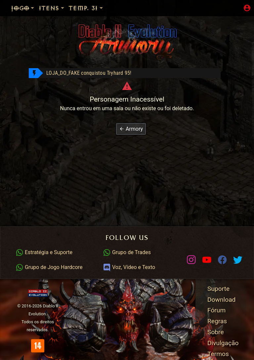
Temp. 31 (86, 8)
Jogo (23, 8)
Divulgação (222, 343)
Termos (218, 354)
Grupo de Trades (127, 252)
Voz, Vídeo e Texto (129, 267)
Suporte (218, 288)
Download (221, 299)
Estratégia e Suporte (44, 252)
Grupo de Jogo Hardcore (49, 267)
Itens (51, 8)
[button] (131, 129)
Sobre (215, 332)
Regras (217, 321)
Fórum (216, 310)
